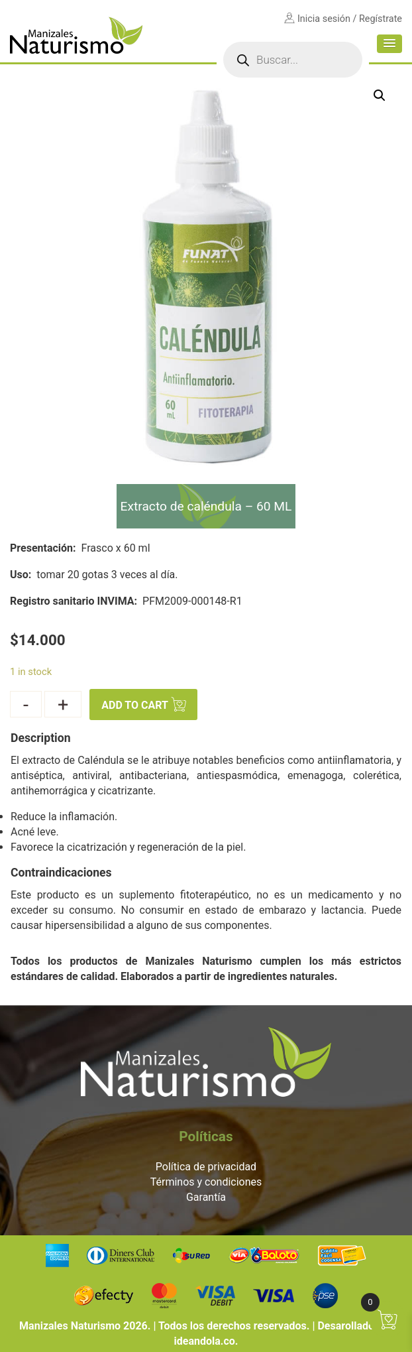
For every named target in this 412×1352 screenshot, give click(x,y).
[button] (389, 43)
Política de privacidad (206, 1166)
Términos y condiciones (206, 1182)
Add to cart (134, 706)
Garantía (206, 1197)
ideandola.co (204, 1341)
